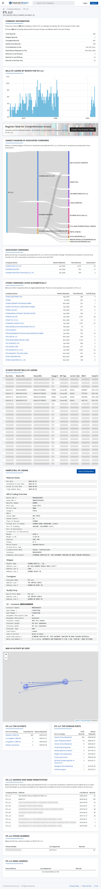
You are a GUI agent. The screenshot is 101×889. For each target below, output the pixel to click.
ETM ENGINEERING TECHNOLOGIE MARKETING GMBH (24, 333)
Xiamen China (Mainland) (63, 737)
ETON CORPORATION (13, 356)
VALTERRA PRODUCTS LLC (79, 194)
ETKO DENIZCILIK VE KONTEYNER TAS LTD (20, 327)
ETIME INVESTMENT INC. (14, 297)
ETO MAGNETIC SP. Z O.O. (14, 350)
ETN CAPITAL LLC (12, 337)
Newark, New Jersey (12, 745)
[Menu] (3, 3)
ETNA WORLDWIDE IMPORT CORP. (18, 340)
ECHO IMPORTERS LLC (78, 236)
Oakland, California (12, 735)
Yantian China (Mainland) (63, 744)
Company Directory (14, 9)
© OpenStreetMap (85, 720)
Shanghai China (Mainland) (63, 766)
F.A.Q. (96, 886)
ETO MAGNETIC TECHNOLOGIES (17, 353)
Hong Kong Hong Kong (62, 747)
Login (85, 3)
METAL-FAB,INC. (75, 232)
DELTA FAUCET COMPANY (79, 163)
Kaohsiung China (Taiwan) (63, 750)
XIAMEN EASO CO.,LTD (47, 176)
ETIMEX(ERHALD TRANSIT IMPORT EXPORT (20, 313)
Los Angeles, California (13, 738)
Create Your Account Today (82, 129)
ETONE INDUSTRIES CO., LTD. (16, 360)
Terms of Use (86, 886)
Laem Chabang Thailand (62, 741)
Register (94, 3)
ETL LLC (10, 192)
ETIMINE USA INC (12, 317)
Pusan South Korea (61, 757)
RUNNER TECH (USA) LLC (78, 215)
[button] (6, 654)
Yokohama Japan (60, 769)
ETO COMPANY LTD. (12, 343)
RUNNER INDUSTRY (46, 215)
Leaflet (77, 720)
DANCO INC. (74, 182)
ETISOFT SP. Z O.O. (12, 320)
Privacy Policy (74, 886)
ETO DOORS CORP (12, 347)
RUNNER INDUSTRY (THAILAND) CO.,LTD (53, 231)
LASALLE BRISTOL (76, 203)
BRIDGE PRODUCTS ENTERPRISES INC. (83, 239)
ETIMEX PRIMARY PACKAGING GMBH (18, 303)
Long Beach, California (13, 742)
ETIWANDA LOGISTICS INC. (15, 323)
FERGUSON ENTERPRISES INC (80, 242)
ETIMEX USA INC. (11, 310)
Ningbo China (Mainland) (63, 754)
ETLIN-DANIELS (11, 330)
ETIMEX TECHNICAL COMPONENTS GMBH (20, 307)
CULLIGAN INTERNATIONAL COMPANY (83, 226)
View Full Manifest (86, 471)
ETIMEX (8, 300)
